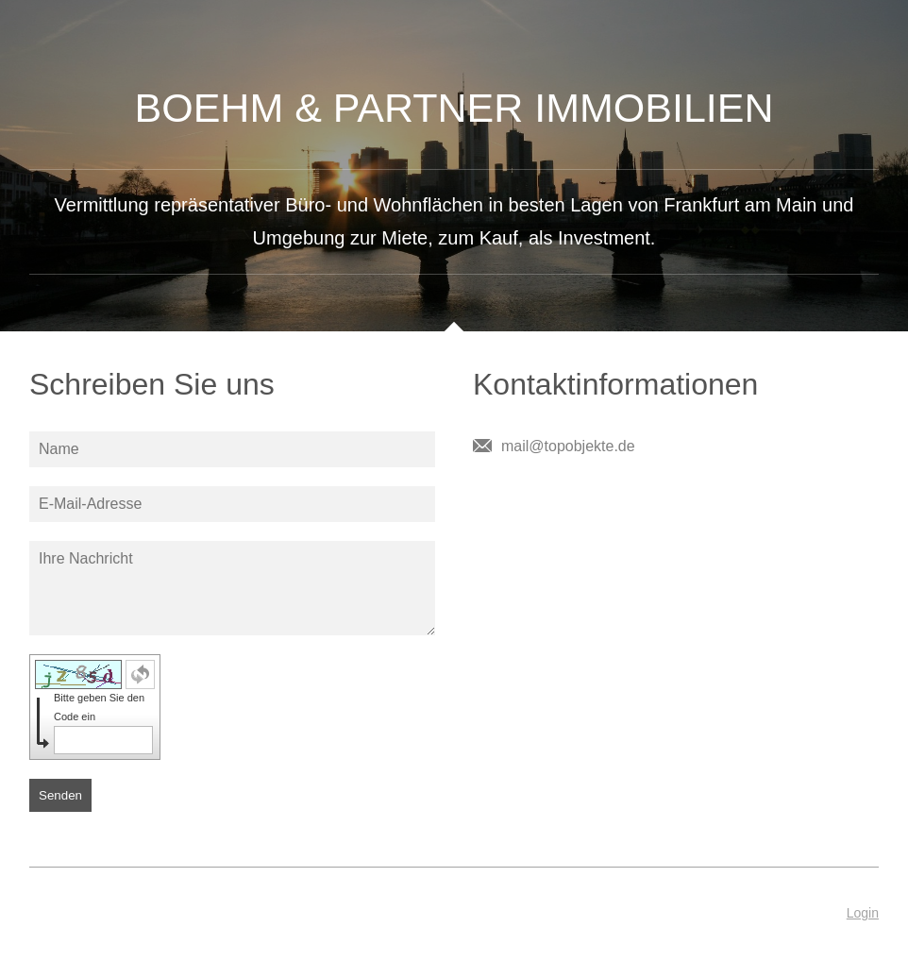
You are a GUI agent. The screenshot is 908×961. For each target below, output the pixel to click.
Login (863, 912)
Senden (60, 795)
